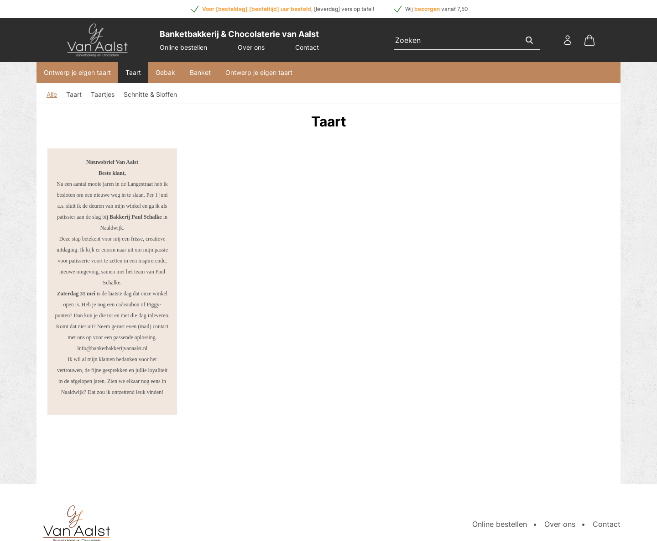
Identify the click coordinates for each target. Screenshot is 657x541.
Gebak (165, 72)
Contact (307, 47)
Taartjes (103, 94)
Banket (200, 72)
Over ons (251, 47)
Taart (133, 72)
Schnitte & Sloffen (150, 94)
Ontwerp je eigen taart (77, 72)
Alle (52, 94)
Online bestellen (183, 47)
